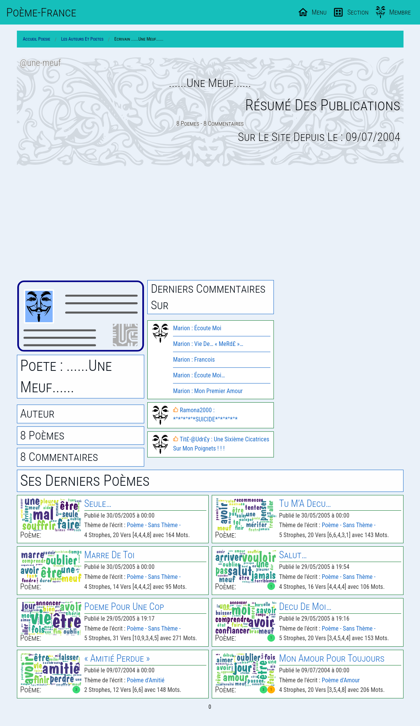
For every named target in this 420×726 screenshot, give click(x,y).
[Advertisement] (210, 223)
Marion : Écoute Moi (197, 328)
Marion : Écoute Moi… (199, 375)
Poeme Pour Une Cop (124, 606)
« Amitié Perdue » (117, 658)
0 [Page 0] (210, 707)
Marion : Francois (194, 359)
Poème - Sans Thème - (154, 525)
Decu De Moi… (305, 606)
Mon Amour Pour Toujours (332, 658)
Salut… (293, 554)
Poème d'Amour (341, 680)
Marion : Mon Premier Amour (207, 391)
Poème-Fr (41, 12)
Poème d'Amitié (146, 680)
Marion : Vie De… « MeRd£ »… (208, 343)
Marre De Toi (109, 554)
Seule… (98, 503)
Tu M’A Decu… (305, 503)
